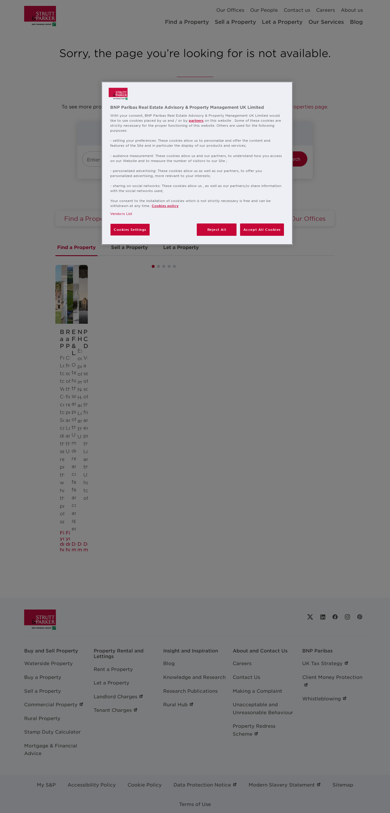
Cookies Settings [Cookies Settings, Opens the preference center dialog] (130, 229)
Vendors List (121, 213)
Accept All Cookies (262, 229)
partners (196, 120)
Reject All (217, 229)
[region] (197, 163)
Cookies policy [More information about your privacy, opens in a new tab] (165, 205)
